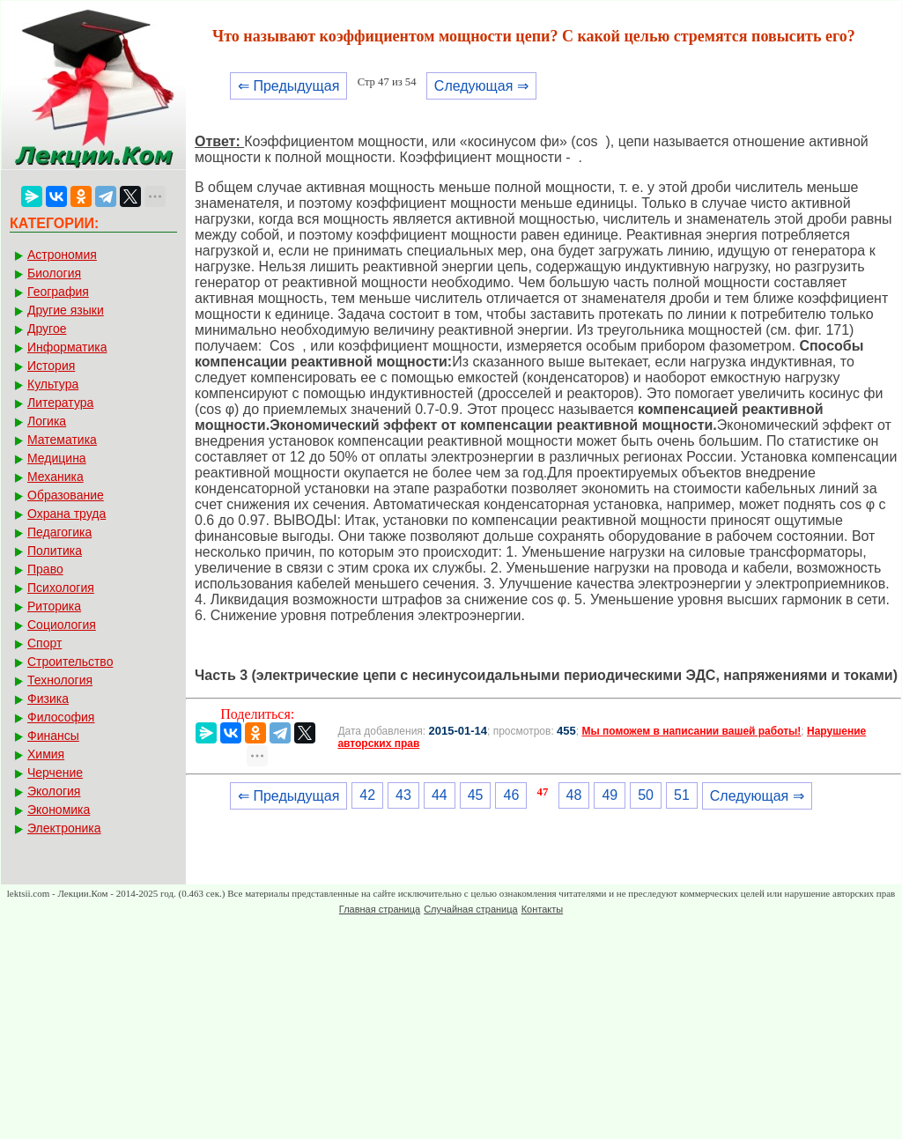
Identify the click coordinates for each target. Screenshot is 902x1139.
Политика (54, 551)
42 (367, 795)
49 (609, 795)
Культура (52, 384)
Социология (61, 625)
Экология (53, 791)
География (58, 292)
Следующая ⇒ (481, 85)
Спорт (44, 643)
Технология (59, 680)
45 (476, 795)
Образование (65, 495)
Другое (46, 329)
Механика (55, 477)
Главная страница (379, 909)
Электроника (64, 828)
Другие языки (65, 310)
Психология (60, 588)
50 (646, 795)
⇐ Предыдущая (288, 85)
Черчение (55, 772)
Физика (48, 699)
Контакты (542, 909)
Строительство (70, 662)
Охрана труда (66, 514)
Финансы (53, 736)
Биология (54, 273)
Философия (60, 717)
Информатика (67, 347)
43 (403, 795)
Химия (45, 754)
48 (574, 795)
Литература (60, 403)
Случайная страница (470, 909)
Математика (62, 440)
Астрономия (62, 255)
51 (682, 795)
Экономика (58, 809)
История (51, 366)
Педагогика (59, 532)
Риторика (54, 606)
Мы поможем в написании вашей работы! (691, 731)
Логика (46, 421)
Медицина (56, 458)
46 (511, 795)
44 (439, 795)
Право (45, 569)
